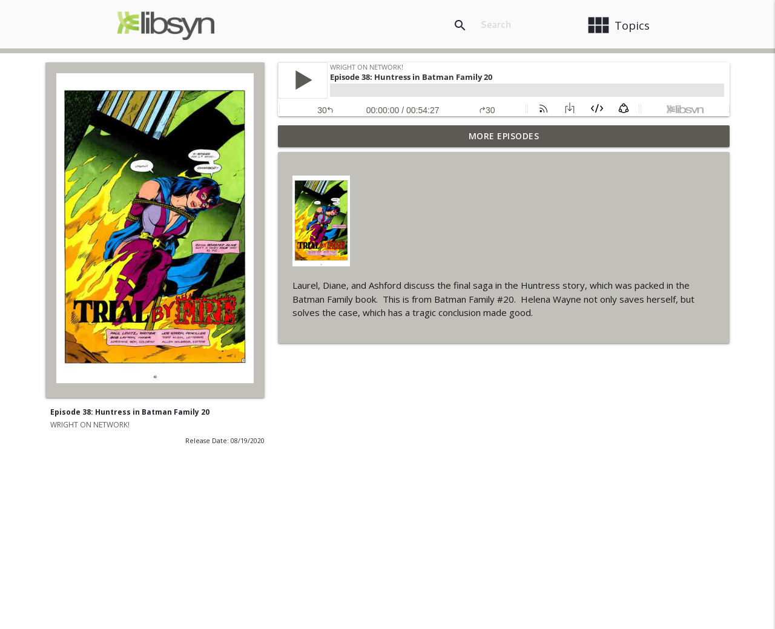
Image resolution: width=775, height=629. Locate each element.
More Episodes (504, 136)
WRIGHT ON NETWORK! (90, 425)
